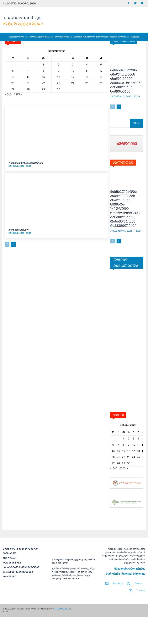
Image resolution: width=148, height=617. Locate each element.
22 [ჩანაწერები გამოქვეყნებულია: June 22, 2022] (43, 83)
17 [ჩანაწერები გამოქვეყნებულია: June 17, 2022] (72, 76)
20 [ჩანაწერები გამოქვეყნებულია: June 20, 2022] (12, 83)
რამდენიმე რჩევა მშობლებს (25, 163)
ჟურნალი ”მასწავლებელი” (21, 549)
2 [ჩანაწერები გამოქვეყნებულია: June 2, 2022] (58, 64)
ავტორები (9, 558)
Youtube (140, 590)
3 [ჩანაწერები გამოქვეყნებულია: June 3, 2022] (73, 64)
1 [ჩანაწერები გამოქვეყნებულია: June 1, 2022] (43, 64)
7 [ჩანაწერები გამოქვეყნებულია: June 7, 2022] (28, 70)
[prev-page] (7, 244)
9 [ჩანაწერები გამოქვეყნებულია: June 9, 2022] (58, 70)
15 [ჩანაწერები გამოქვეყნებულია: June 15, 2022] (43, 76)
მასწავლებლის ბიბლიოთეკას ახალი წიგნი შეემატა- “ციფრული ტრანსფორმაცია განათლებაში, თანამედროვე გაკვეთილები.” (125, 209)
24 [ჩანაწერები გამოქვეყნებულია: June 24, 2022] (72, 83)
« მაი (8, 94)
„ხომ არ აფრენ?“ (18, 230)
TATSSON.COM (61, 609)
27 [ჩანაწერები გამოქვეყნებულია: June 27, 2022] (12, 89)
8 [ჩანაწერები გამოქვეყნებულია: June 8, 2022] (43, 70)
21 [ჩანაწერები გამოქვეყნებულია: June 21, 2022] (28, 83)
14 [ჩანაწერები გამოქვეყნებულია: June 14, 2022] (28, 76)
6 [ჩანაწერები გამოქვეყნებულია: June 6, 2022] (13, 70)
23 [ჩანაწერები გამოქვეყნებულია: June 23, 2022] (58, 83)
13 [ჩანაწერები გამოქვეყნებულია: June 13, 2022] (12, 76)
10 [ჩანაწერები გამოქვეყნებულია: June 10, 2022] (72, 70)
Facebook (118, 583)
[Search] (137, 123)
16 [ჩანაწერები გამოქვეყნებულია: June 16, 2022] (58, 76)
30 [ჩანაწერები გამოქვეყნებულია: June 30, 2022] (58, 89)
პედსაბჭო (9, 553)
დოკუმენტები (12, 563)
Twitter (138, 583)
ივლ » (18, 94)
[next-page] (13, 244)
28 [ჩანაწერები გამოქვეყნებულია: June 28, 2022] (28, 89)
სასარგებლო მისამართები (21, 567)
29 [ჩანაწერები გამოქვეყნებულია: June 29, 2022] (43, 89)
